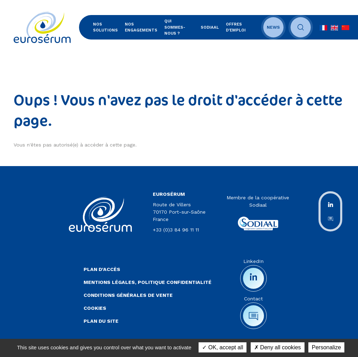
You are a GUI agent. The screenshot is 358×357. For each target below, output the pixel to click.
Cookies (95, 308)
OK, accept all (222, 347)
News (273, 27)
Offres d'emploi (236, 27)
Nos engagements (141, 27)
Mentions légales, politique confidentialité (148, 282)
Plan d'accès (102, 269)
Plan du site (101, 321)
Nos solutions (105, 27)
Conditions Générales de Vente (128, 295)
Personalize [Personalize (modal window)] (326, 347)
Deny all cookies (277, 347)
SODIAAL (210, 27)
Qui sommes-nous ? (174, 27)
